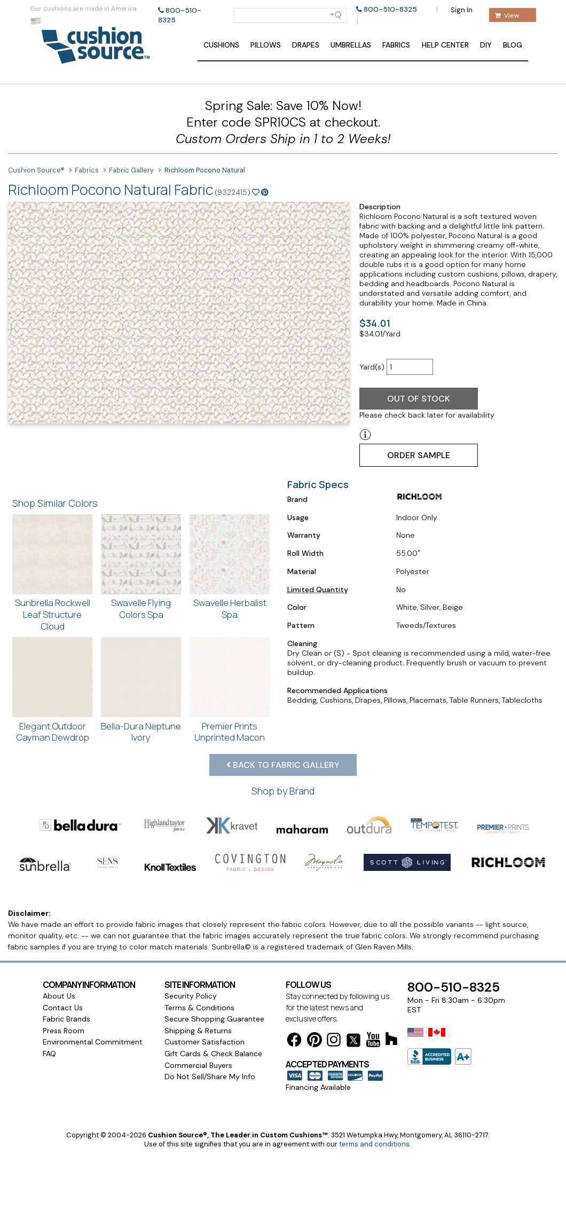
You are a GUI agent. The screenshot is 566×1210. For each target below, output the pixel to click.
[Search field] (290, 15)
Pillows (265, 45)
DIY (486, 45)
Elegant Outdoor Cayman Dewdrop (52, 732)
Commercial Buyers (198, 1065)
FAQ (49, 1053)
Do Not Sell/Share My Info (209, 1076)
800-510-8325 (390, 9)
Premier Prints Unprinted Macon (229, 732)
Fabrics (396, 45)
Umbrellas (351, 45)
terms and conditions (374, 1144)
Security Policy (190, 996)
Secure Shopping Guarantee (214, 1019)
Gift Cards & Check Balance (213, 1053)
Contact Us (63, 1007)
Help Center (445, 45)
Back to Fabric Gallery (283, 765)
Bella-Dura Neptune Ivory (141, 732)
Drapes (305, 45)
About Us (59, 996)
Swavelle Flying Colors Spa (141, 608)
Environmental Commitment (93, 1042)
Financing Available (318, 1087)
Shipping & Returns (198, 1030)
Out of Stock (418, 398)
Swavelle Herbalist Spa (229, 608)
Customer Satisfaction (204, 1042)
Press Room (63, 1030)
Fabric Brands (66, 1019)
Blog (512, 45)
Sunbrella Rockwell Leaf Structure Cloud (52, 614)
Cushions (221, 45)
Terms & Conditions (199, 1007)
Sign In (462, 9)
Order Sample (418, 455)
